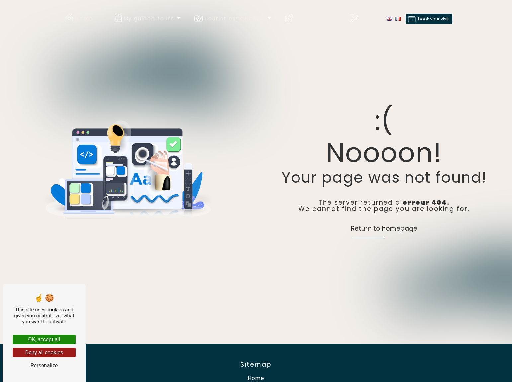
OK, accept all (44, 339)
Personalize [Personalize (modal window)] (44, 365)
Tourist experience (234, 18)
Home (84, 18)
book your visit (433, 18)
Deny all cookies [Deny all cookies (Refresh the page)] (44, 352)
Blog (367, 18)
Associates (312, 18)
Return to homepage (384, 228)
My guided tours (148, 18)
